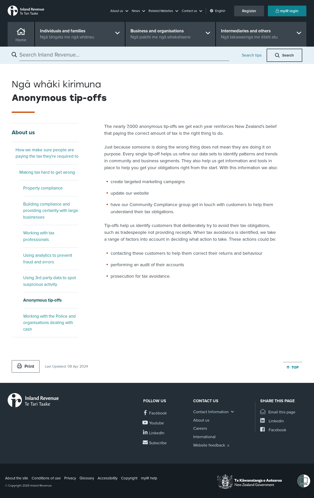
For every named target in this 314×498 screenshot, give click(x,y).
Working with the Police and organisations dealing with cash (49, 323)
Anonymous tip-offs (42, 300)
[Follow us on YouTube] (153, 423)
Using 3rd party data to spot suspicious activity (49, 281)
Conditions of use (46, 478)
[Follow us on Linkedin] (153, 433)
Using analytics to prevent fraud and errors (47, 259)
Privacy (70, 478)
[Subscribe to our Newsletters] (155, 443)
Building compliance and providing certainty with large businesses (50, 210)
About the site (16, 478)
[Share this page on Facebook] (273, 430)
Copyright (129, 478)
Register (249, 11)
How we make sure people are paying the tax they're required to (47, 153)
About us (23, 132)
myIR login (287, 11)
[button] (119, 11)
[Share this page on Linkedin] (272, 421)
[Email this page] (278, 412)
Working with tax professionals (38, 236)
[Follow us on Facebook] (155, 413)
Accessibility (107, 478)
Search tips (251, 55)
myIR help (149, 478)
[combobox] (124, 55)
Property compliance (43, 188)
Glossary (87, 478)
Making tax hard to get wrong (47, 172)
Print (25, 366)
